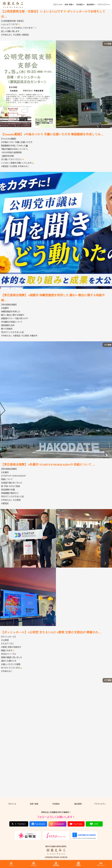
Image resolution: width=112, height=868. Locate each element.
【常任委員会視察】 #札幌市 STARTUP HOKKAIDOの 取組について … (48, 464)
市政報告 (56, 804)
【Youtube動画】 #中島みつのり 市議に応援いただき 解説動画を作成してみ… (52, 134)
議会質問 (78, 804)
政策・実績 (34, 804)
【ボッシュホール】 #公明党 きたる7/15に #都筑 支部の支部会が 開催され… (51, 632)
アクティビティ (100, 804)
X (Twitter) (19, 824)
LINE (94, 824)
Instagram (57, 824)
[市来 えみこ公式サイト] (13, 4)
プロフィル (12, 804)
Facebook (38, 824)
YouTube (76, 824)
